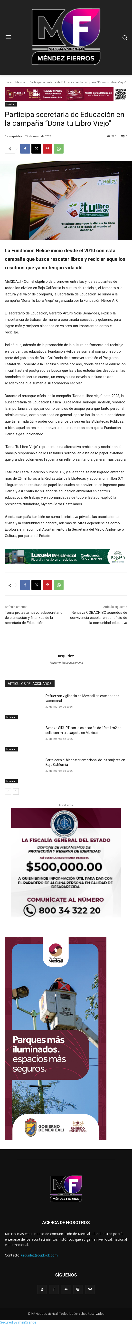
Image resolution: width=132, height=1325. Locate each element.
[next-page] (16, 791)
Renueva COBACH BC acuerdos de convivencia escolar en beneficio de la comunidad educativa (98, 617)
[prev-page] (8, 791)
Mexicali (20, 82)
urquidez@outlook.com (39, 1255)
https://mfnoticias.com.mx (66, 662)
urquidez (15, 136)
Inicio (8, 82)
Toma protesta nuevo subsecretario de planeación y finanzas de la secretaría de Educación (34, 617)
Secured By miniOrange (18, 1322)
